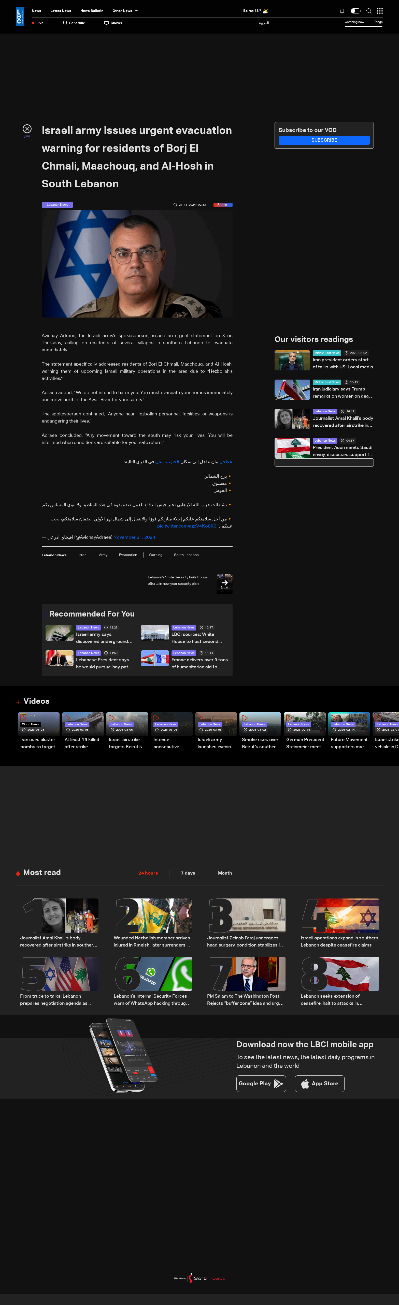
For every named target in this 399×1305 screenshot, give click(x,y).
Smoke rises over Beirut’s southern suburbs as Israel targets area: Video (260, 743)
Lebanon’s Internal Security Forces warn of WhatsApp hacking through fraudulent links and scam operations (152, 1000)
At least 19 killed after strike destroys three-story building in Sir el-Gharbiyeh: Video (82, 743)
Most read (42, 873)
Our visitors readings (315, 340)
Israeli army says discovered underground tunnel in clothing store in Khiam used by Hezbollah (102, 638)
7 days (188, 873)
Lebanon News (88, 627)
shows (113, 23)
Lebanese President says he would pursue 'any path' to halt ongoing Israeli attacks (104, 663)
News (36, 11)
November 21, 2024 (134, 537)
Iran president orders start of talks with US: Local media (343, 364)
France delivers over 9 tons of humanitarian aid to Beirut (200, 663)
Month (225, 873)
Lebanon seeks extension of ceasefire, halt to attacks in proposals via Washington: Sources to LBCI (338, 1000)
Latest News (60, 11)
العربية (264, 23)
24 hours (148, 873)
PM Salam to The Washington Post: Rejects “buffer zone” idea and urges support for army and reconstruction (246, 1000)
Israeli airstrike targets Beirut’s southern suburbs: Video (128, 743)
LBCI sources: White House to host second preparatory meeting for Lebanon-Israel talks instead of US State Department (197, 638)
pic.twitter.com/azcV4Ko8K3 (187, 526)
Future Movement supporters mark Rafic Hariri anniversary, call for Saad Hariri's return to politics (349, 743)
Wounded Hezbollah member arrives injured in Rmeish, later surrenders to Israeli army (152, 942)
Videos (37, 701)
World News (30, 724)
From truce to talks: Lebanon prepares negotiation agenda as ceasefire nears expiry (54, 1000)
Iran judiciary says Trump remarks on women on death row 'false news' (343, 393)
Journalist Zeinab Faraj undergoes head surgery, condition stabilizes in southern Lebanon (244, 942)
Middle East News (327, 353)
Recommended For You (93, 614)
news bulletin (91, 11)
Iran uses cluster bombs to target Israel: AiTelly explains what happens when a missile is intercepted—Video (37, 743)
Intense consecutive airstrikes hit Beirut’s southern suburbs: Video (171, 743)
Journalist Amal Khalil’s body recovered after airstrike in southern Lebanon (343, 422)
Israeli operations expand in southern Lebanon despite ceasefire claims (339, 942)
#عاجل (226, 462)
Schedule (74, 23)
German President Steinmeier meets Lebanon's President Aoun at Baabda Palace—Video (305, 743)
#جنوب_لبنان (167, 462)
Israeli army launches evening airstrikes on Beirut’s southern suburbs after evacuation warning (216, 743)
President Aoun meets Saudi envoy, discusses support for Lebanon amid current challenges (343, 452)
